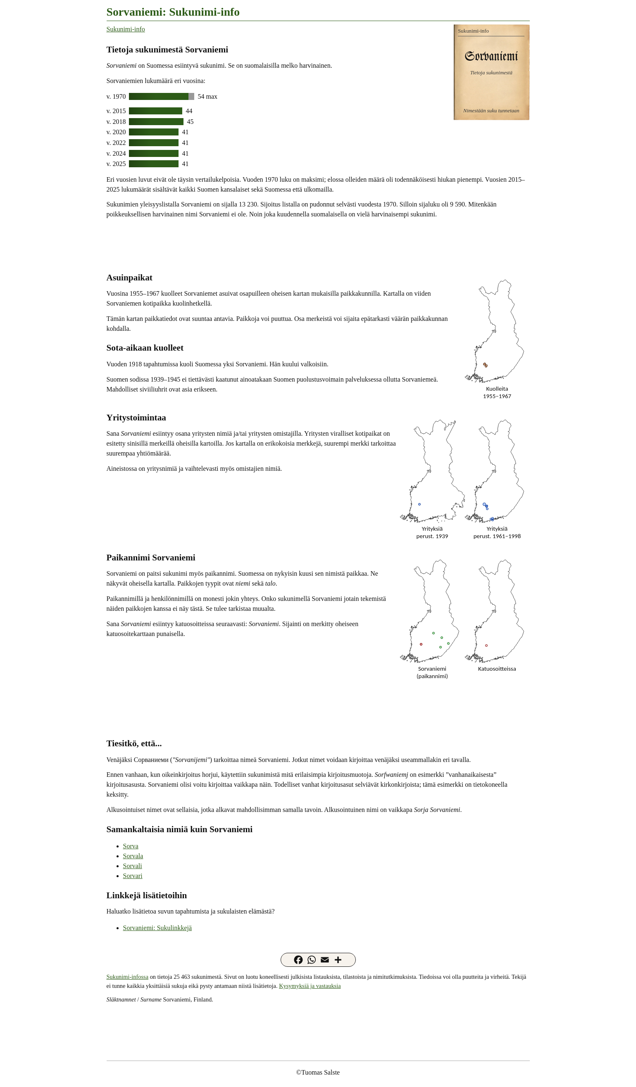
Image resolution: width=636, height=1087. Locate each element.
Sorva (130, 846)
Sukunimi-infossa (128, 976)
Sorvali (132, 865)
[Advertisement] (318, 244)
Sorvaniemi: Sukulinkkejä (157, 927)
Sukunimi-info (126, 29)
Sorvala (133, 855)
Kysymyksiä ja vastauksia (310, 986)
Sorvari (133, 875)
